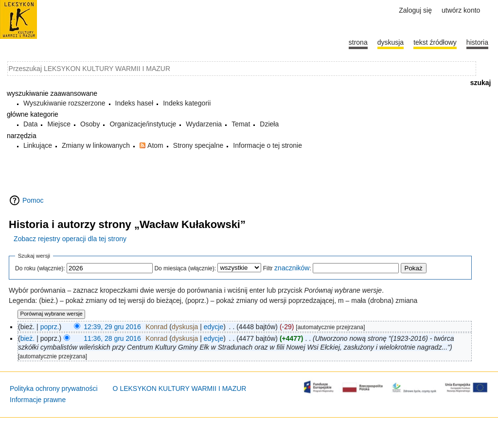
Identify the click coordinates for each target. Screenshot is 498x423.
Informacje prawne (38, 400)
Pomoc (33, 200)
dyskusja (185, 327)
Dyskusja (390, 42)
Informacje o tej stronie (267, 145)
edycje (213, 327)
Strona (358, 42)
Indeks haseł (134, 103)
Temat (240, 124)
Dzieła (269, 124)
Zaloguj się (415, 10)
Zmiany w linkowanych (96, 145)
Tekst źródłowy (435, 42)
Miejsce (58, 124)
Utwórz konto (461, 10)
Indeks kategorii (187, 103)
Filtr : (287, 268)
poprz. (49, 327)
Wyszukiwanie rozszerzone (64, 103)
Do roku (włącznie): (40, 268)
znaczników (291, 268)
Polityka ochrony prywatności (54, 388)
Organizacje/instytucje (142, 124)
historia (477, 42)
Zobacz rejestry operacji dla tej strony (70, 239)
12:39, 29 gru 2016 (112, 327)
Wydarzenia (204, 124)
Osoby (90, 124)
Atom (155, 145)
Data (30, 124)
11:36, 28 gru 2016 (112, 338)
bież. (27, 338)
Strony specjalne (198, 145)
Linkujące (37, 145)
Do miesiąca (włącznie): (185, 268)
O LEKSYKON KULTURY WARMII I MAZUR (180, 388)
